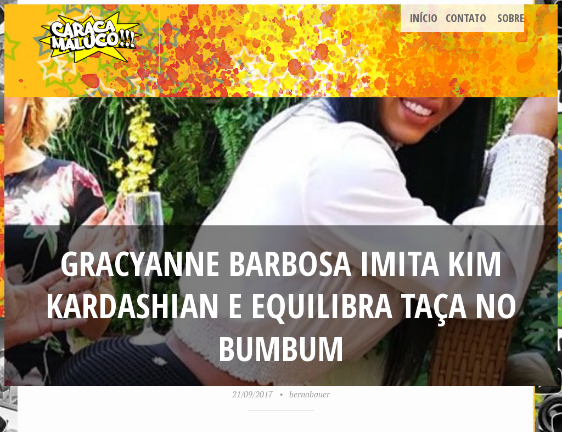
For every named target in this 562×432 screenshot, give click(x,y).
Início (423, 17)
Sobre (510, 17)
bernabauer (309, 394)
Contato (466, 17)
